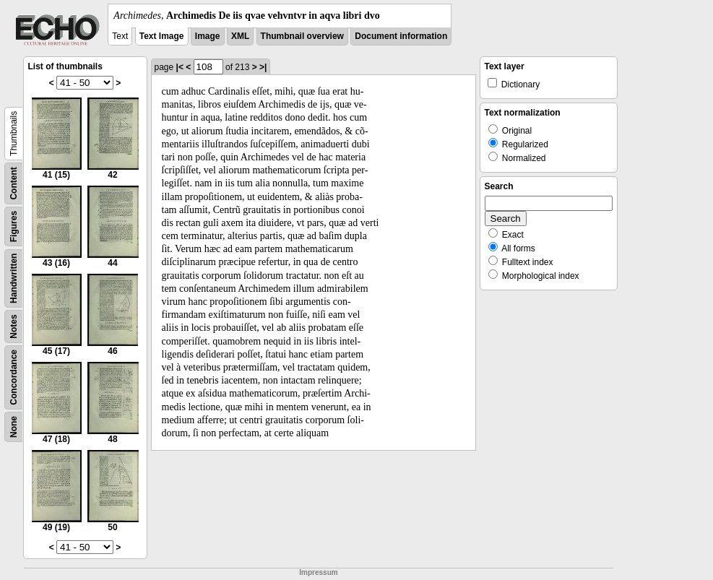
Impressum (318, 572)
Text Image (161, 36)
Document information (401, 36)
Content (14, 183)
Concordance (14, 377)
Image (207, 36)
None (14, 427)
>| (263, 67)
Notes (14, 326)
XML (240, 36)
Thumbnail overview (302, 36)
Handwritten (14, 278)
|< (179, 67)
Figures (14, 226)
